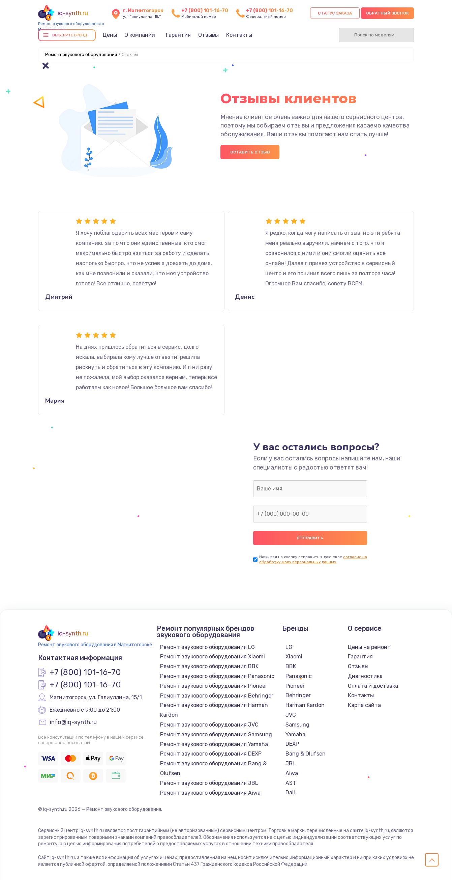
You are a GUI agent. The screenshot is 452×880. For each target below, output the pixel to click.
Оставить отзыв (250, 152)
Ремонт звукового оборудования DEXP (211, 753)
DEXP (292, 744)
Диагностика (365, 676)
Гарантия (178, 35)
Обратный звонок (387, 13)
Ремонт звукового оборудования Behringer (216, 695)
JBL (290, 763)
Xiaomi (293, 656)
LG (288, 647)
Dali (290, 792)
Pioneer (295, 686)
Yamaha (295, 734)
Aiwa (291, 773)
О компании (139, 35)
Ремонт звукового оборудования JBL (209, 783)
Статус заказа (335, 13)
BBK (290, 666)
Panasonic (298, 676)
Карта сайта (364, 705)
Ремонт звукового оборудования (81, 54)
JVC (290, 715)
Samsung (297, 724)
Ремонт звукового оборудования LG (207, 647)
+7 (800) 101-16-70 (204, 10)
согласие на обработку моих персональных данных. (313, 559)
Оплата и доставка (373, 686)
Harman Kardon (305, 705)
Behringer (298, 695)
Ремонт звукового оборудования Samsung (216, 734)
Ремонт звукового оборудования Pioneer (213, 686)
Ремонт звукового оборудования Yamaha (214, 744)
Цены (110, 35)
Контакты (239, 35)
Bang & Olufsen (305, 753)
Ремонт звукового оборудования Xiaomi (212, 656)
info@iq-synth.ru (73, 722)
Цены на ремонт (369, 647)
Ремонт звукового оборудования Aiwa (210, 793)
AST (290, 783)
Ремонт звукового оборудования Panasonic (217, 676)
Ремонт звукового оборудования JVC (209, 724)
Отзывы (208, 35)
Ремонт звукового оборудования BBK (209, 666)
